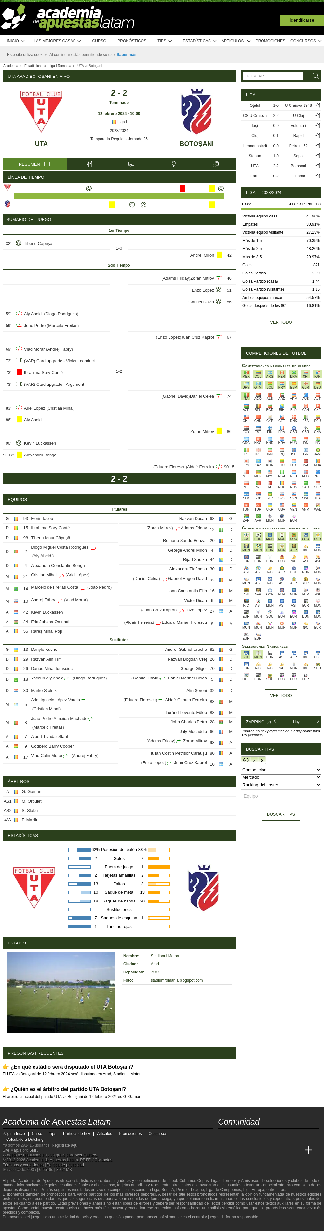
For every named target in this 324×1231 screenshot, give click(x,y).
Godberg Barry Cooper (52, 746)
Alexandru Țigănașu (188, 569)
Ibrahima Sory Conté (43, 372)
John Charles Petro (189, 722)
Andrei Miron (202, 255)
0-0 (276, 125)
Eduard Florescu (170, 466)
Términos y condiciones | (25, 1165)
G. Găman (31, 791)
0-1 (276, 135)
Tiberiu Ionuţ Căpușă (50, 537)
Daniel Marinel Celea (187, 678)
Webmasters (86, 1155)
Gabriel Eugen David (187, 578)
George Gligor (193, 668)
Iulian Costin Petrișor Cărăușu (179, 753)
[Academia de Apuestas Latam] (223, 1150)
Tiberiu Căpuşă (38, 243)
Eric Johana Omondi (50, 621)
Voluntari (298, 125)
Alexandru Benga (40, 455)
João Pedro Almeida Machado (59, 718)
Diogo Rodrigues (61, 313)
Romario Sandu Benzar (185, 540)
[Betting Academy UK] (284, 1150)
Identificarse (302, 20)
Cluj (254, 135)
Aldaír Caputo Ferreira (186, 699)
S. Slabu (30, 810)
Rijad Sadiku (195, 559)
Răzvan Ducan (193, 518)
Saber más (127, 54)
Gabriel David (201, 302)
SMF (33, 1150)
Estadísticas (200, 41)
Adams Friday (176, 278)
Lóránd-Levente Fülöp (186, 712)
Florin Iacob (42, 518)
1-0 (276, 105)
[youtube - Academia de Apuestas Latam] (235, 1136)
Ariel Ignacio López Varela (55, 699)
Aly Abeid (33, 313)
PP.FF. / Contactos (96, 1160)
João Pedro (35, 325)
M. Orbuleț (32, 801)
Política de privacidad (65, 1165)
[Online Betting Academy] (259, 1150)
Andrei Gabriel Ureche (186, 649)
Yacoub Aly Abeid (47, 678)
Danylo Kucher (45, 649)
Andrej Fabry (59, 349)
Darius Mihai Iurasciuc (52, 668)
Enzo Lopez (203, 290)
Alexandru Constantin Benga (58, 565)
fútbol (172, 1180)
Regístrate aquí (65, 1145)
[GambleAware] (18, 1225)
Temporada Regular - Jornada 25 (119, 139)
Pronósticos (131, 41)
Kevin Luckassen (40, 443)
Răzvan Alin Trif (45, 659)
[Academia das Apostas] (235, 1150)
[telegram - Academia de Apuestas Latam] (259, 1136)
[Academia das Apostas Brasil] (247, 1150)
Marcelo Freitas (62, 325)
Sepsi (298, 156)
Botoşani (197, 143)
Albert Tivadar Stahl (49, 736)
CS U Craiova (255, 115)
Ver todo (281, 322)
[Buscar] (314, 76)
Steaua (255, 156)
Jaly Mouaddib (193, 731)
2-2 (276, 115)
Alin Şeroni (196, 690)
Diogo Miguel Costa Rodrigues (59, 547)
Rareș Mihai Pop (46, 631)
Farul (254, 176)
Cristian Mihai (61, 408)
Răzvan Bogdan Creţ (187, 659)
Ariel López (34, 408)
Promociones (270, 41)
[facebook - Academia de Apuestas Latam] (247, 1136)
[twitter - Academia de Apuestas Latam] (223, 1136)
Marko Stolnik (44, 690)
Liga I (119, 122)
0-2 (276, 176)
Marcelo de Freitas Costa (54, 587)
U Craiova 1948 (298, 105)
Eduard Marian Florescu (184, 622)
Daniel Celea (202, 396)
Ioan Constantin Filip (188, 590)
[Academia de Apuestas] (271, 1150)
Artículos (236, 41)
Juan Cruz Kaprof (197, 337)
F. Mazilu (30, 820)
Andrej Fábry (43, 599)
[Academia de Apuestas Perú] (296, 1150)
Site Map (10, 1150)
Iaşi (255, 125)
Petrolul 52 (298, 146)
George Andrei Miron (187, 550)
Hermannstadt (255, 146)
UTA (41, 143)
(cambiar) (255, 735)
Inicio (16, 41)
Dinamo (298, 176)
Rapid (298, 135)
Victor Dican (195, 600)
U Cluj (298, 115)
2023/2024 (119, 130)
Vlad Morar (34, 349)
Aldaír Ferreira (200, 466)
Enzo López (195, 610)
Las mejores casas (58, 41)
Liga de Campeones (223, 1189)
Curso (99, 41)
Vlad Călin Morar (46, 755)
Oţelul (255, 105)
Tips (164, 41)
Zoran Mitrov (202, 278)
